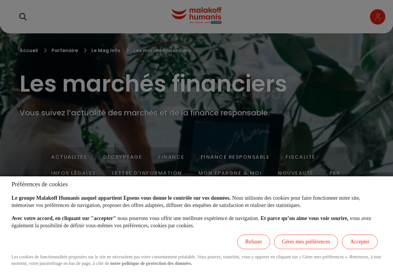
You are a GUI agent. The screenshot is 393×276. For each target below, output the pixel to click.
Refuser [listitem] (253, 242)
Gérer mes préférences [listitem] (306, 242)
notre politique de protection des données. (151, 263)
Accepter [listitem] (360, 242)
